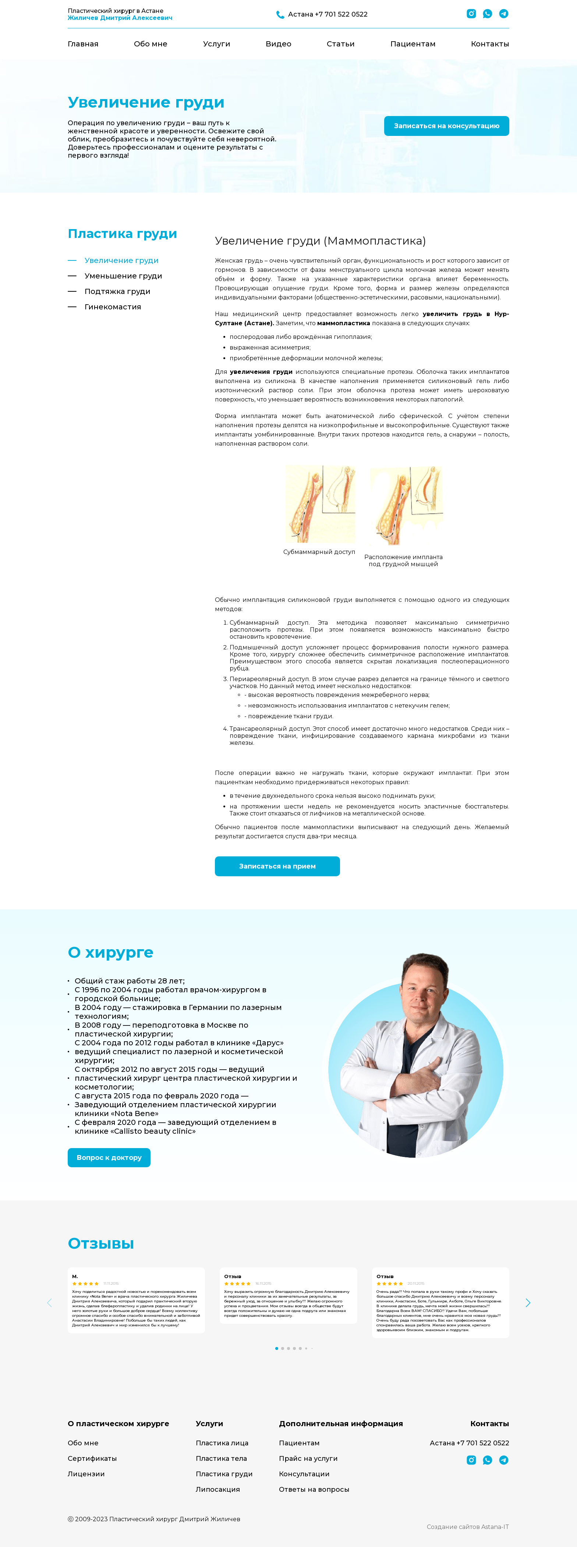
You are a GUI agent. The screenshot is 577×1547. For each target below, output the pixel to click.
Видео (278, 43)
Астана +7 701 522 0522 (469, 1443)
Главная (83, 43)
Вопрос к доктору (109, 1158)
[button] (276, 1348)
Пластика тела (221, 1459)
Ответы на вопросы (314, 1489)
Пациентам (413, 43)
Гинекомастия (113, 306)
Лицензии (86, 1474)
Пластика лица (222, 1443)
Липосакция (218, 1489)
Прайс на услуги (308, 1459)
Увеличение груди (122, 260)
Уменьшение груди (123, 275)
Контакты (490, 43)
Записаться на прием (277, 866)
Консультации (304, 1474)
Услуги (216, 43)
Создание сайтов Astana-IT (468, 1526)
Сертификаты (92, 1459)
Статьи (341, 43)
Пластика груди (224, 1474)
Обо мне (150, 43)
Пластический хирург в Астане (120, 14)
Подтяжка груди (118, 291)
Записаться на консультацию (447, 126)
